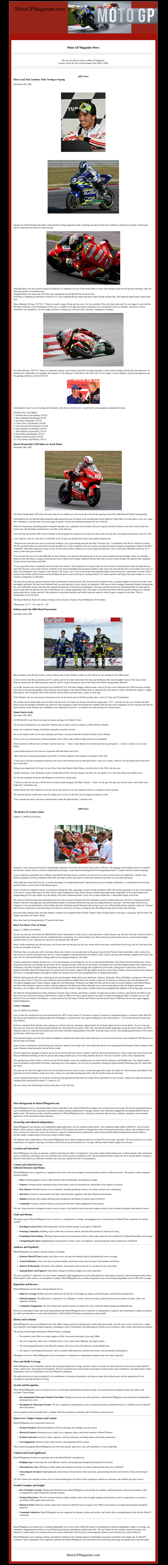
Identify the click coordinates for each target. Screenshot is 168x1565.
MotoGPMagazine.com (40, 9)
